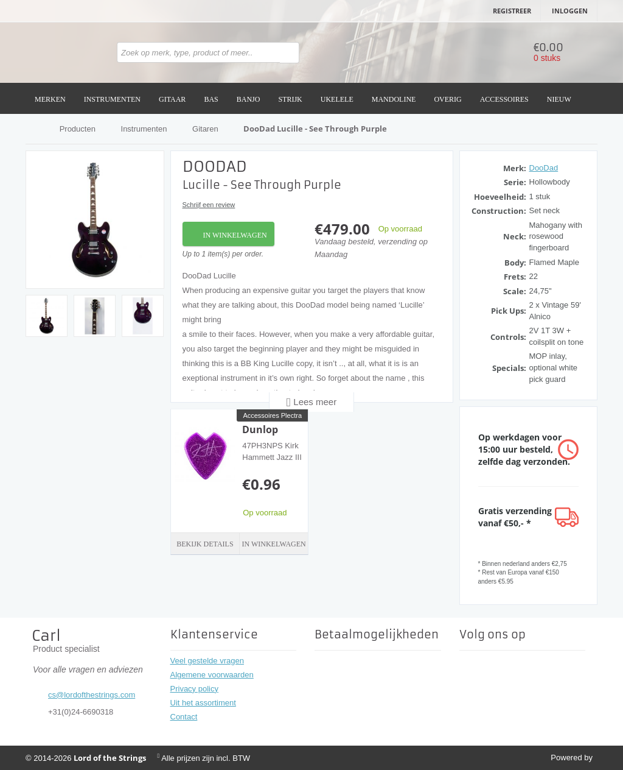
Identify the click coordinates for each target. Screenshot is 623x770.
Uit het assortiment (203, 702)
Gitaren (205, 128)
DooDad (544, 167)
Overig (447, 99)
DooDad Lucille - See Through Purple (315, 128)
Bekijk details (204, 544)
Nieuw (559, 99)
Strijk (290, 99)
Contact (184, 716)
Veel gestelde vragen (207, 660)
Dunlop (260, 429)
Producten (78, 128)
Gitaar (172, 99)
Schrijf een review (209, 204)
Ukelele (337, 99)
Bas (211, 99)
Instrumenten (112, 99)
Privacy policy (194, 688)
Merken (50, 99)
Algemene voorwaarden (212, 674)
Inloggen (570, 10)
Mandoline (394, 99)
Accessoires (504, 99)
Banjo (248, 99)
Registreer (512, 10)
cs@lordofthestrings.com (91, 694)
